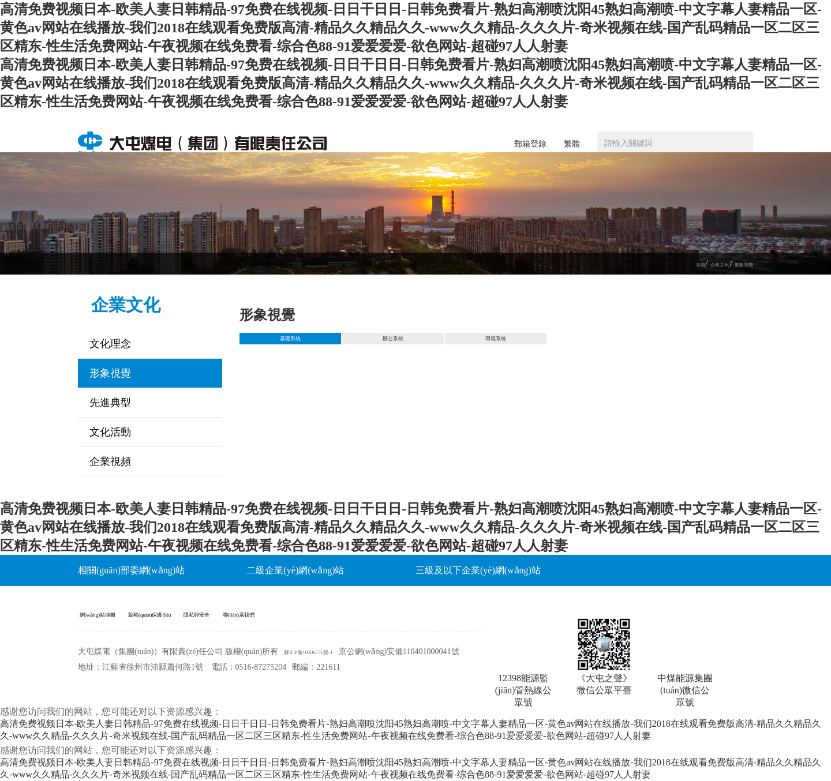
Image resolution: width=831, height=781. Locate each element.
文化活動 (110, 432)
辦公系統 (393, 343)
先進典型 (110, 402)
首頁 (669, 264)
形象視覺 (737, 264)
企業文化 (699, 264)
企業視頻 (110, 461)
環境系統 (495, 343)
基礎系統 (290, 343)
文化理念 (110, 344)
